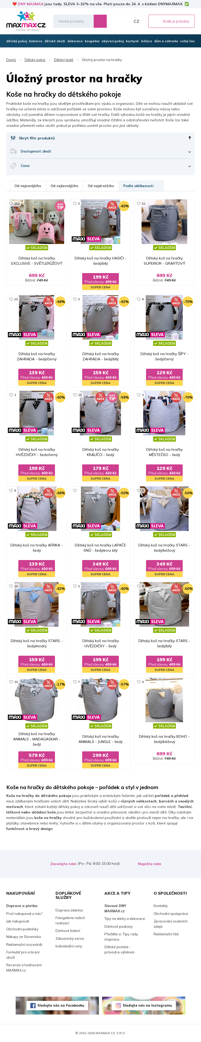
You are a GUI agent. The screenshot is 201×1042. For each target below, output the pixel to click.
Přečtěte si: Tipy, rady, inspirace (121, 936)
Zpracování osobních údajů (171, 924)
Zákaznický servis (69, 938)
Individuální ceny (68, 946)
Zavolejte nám (63, 863)
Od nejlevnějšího (64, 186)
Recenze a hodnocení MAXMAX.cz (24, 967)
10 (80, 395)
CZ (136, 21)
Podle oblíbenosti (141, 186)
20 (16, 299)
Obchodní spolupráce (171, 913)
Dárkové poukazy (118, 926)
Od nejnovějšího (27, 186)
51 (144, 203)
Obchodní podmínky (22, 929)
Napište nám (149, 863)
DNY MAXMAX (30, 4)
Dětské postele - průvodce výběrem (119, 949)
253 (17, 203)
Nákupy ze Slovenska (23, 937)
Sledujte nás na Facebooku (60, 1005)
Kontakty (161, 906)
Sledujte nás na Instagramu (147, 1005)
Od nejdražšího (101, 186)
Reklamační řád (166, 934)
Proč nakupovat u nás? (24, 913)
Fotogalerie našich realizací (70, 920)
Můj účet (125, 21)
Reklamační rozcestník (24, 944)
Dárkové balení (67, 931)
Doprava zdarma (69, 910)
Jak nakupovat (17, 921)
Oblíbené (113, 21)
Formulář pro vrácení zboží (23, 954)
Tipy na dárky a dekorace (124, 918)
